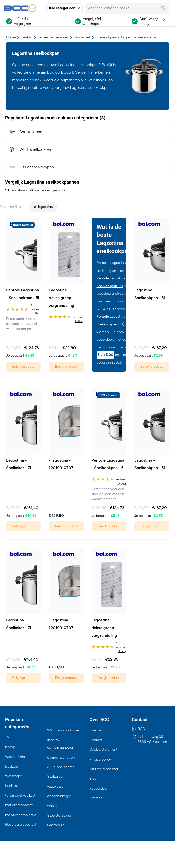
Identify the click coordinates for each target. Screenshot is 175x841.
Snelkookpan (105, 37)
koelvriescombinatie (20, 815)
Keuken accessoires (53, 37)
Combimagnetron (61, 757)
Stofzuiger (55, 776)
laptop (10, 747)
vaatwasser (56, 786)
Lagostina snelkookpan (139, 37)
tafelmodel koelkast (20, 795)
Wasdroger (13, 776)
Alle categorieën (64, 8)
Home (11, 37)
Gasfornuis (55, 825)
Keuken (26, 37)
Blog (93, 778)
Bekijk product (23, 366)
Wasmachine (15, 757)
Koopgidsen (99, 788)
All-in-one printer (60, 767)
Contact (96, 740)
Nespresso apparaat (20, 824)
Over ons (97, 730)
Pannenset (82, 37)
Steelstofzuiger (59, 815)
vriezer (52, 806)
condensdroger (59, 796)
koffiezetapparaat (19, 805)
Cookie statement (104, 749)
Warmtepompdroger (63, 730)
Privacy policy (100, 759)
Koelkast (11, 786)
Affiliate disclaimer (104, 769)
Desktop (11, 766)
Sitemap (96, 798)
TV (7, 737)
